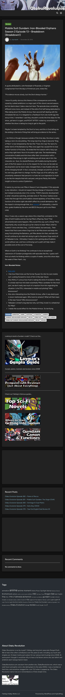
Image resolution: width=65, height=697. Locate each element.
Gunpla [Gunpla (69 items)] (4, 599)
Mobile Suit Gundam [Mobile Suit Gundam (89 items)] (41, 602)
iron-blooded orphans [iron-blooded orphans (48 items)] (12, 599)
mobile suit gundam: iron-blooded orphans (20, 320)
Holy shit (11, 271)
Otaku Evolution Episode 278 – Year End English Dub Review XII (27, 509)
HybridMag (59, 694)
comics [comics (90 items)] (30, 594)
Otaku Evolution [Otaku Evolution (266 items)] (17, 605)
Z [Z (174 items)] (47, 605)
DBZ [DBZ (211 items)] (34, 594)
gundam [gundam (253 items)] (46, 597)
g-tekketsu (37, 314)
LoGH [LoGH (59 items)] (48, 599)
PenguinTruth (54, 650)
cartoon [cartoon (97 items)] (14, 594)
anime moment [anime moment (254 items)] (24, 590)
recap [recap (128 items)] (27, 605)
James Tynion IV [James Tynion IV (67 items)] (21, 599)
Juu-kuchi (15, 39)
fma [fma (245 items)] (3, 597)
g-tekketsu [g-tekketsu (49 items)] (39, 597)
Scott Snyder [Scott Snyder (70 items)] (39, 605)
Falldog (29, 650)
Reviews (8, 24)
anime (22, 314)
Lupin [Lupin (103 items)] (52, 600)
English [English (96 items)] (60, 594)
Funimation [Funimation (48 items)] (34, 597)
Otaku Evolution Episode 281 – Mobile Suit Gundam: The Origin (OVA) (30, 499)
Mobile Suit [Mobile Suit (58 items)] (31, 602)
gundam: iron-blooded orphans (16, 317)
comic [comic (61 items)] (19, 594)
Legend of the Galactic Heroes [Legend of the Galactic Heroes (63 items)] (37, 599)
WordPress (48, 694)
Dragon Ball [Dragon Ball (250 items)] (49, 594)
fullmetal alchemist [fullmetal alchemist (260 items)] (23, 597)
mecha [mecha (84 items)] (20, 602)
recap (38, 320)
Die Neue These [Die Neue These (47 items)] (40, 594)
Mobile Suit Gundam (49, 317)
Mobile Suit (37, 317)
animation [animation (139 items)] (5, 591)
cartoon (29, 314)
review (43, 320)
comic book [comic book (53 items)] (24, 594)
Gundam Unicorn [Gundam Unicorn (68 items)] (55, 597)
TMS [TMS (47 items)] (45, 605)
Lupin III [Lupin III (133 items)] (57, 600)
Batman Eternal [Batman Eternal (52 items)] (56, 591)
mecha (30, 317)
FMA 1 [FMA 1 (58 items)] (7, 597)
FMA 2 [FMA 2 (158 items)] (11, 597)
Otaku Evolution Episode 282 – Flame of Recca (21, 496)
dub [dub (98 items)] (56, 594)
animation (15, 314)
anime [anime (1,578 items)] (13, 590)
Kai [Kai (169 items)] (28, 599)
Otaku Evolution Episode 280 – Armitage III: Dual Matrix (24, 503)
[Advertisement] (32, 467)
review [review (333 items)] (33, 605)
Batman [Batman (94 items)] (49, 591)
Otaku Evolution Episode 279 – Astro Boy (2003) (22, 506)
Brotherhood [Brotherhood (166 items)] (7, 594)
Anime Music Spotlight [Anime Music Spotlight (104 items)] (38, 591)
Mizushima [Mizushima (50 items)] (25, 602)
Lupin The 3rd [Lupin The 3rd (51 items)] (5, 602)
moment (36, 204)
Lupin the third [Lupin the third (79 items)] (13, 602)
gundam (45, 314)
